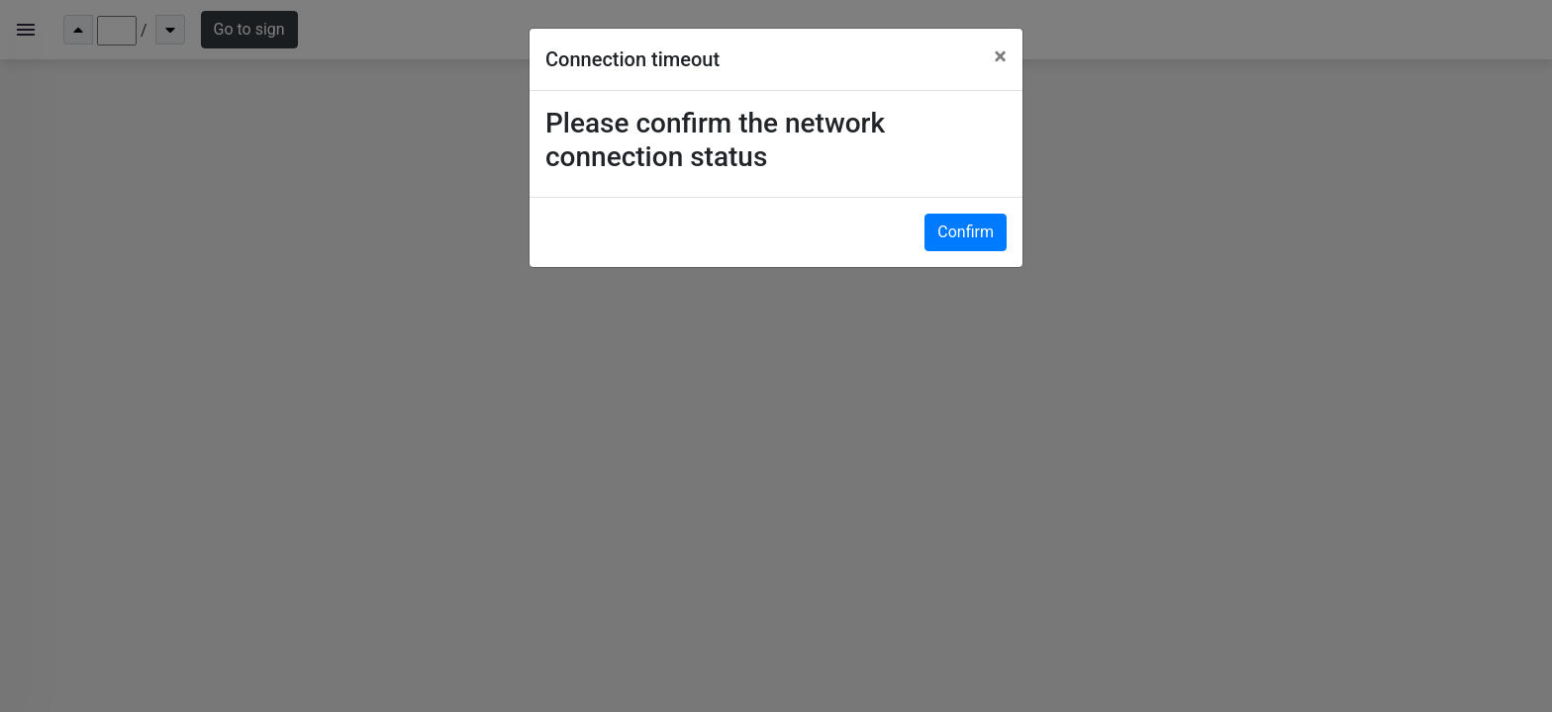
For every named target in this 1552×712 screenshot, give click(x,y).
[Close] (1000, 56)
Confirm (965, 231)
